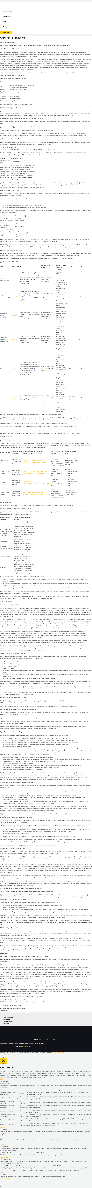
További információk (58, 1052)
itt (45, 277)
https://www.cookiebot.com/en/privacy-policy (36, 483)
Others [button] (2, 1172)
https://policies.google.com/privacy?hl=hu (35, 473)
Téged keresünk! (8, 11)
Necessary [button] (3, 1079)
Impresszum (7, 1019)
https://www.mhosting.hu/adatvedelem (34, 462)
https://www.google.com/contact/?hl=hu (35, 471)
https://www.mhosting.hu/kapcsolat (33, 460)
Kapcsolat (6, 1023)
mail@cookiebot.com (29, 481)
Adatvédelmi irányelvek (10, 1017)
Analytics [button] (2, 1144)
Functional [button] (3, 1127)
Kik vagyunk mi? (7, 16)
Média (5, 21)
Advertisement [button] (4, 1157)
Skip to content (4, 1)
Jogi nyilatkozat (7, 1021)
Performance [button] (4, 1136)
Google (14, 368)
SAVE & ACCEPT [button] (5, 1179)
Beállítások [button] (8, 1055)
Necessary (6, 1081)
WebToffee (15, 278)
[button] (6, 32)
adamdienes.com (25, 1046)
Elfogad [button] (2, 1055)
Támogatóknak (7, 27)
